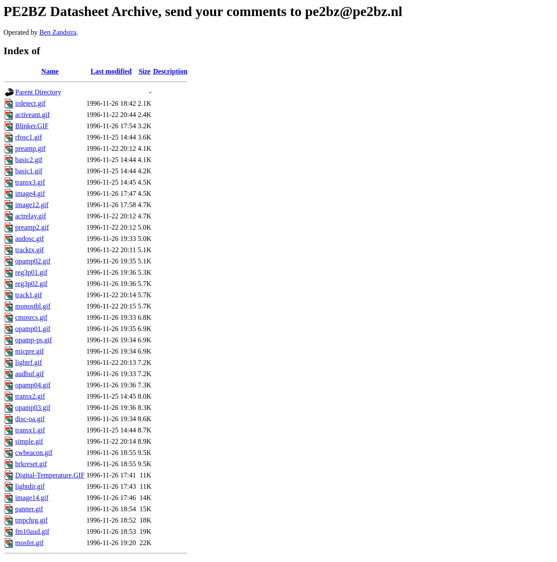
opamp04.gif (32, 385)
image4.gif (30, 193)
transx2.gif (30, 396)
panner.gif (29, 509)
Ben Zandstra (58, 32)
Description (170, 71)
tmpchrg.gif (31, 520)
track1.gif (28, 295)
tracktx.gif (29, 249)
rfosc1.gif (28, 137)
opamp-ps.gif (33, 340)
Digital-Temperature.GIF (50, 475)
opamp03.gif (32, 407)
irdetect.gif (30, 103)
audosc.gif (29, 238)
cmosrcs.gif (31, 317)
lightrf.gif (28, 362)
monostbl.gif (32, 306)
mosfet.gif (29, 542)
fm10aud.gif (32, 531)
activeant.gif (32, 114)
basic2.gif (28, 159)
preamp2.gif (32, 227)
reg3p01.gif (31, 272)
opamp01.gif (32, 328)
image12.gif (32, 204)
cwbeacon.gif (33, 452)
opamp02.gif (32, 261)
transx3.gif (30, 182)
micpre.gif (29, 351)
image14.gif (32, 497)
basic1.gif (28, 171)
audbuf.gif (29, 373)
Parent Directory (38, 92)
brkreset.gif (31, 464)
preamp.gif (30, 148)
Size (145, 71)
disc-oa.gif (30, 418)
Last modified (111, 71)
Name (50, 71)
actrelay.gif (30, 216)
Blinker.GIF (32, 126)
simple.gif (29, 441)
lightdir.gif (30, 486)
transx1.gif (30, 430)
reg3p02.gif (31, 283)
